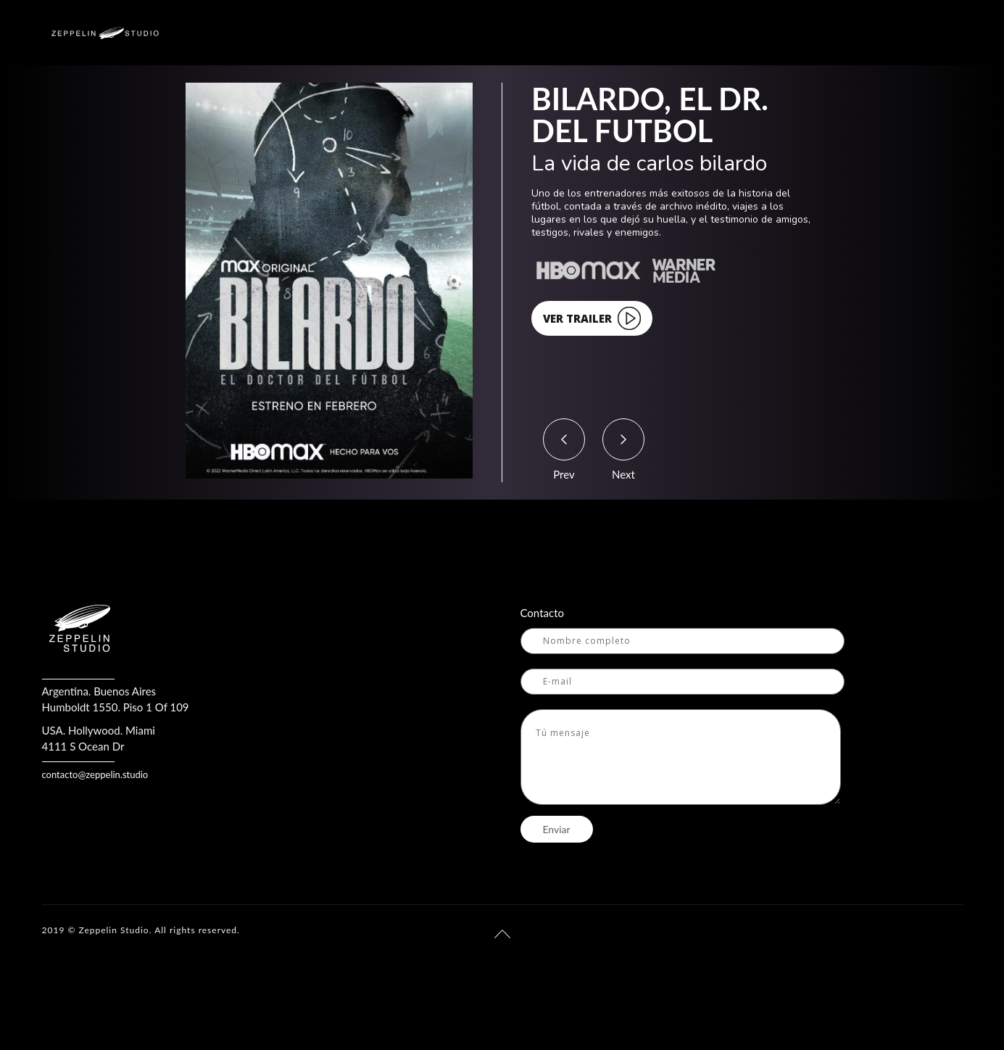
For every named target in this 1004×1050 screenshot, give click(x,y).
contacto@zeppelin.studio (95, 774)
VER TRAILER (592, 318)
